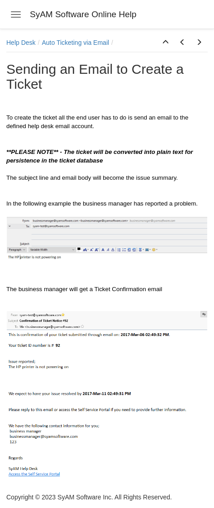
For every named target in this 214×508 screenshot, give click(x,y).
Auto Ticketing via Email (75, 42)
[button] (165, 42)
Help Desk (21, 42)
